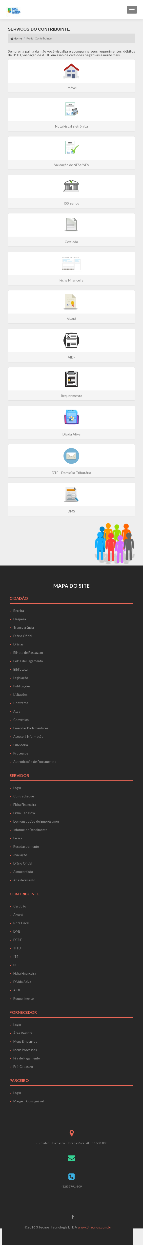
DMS (16, 931)
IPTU (17, 948)
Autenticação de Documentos (34, 762)
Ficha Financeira (24, 805)
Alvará (18, 915)
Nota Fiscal (21, 923)
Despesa (19, 619)
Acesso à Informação (28, 736)
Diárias (18, 644)
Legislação (20, 678)
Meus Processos (25, 1050)
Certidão (19, 906)
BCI (16, 965)
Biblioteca (20, 669)
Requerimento (23, 998)
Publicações (21, 686)
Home (16, 38)
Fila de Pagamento (26, 1058)
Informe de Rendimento (30, 830)
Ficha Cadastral (24, 813)
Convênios (21, 720)
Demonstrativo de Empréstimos (36, 821)
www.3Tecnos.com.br (94, 1227)
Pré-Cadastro (23, 1067)
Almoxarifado (23, 872)
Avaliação (20, 855)
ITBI (16, 957)
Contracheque (23, 796)
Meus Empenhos (25, 1041)
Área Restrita (22, 1033)
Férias (17, 838)
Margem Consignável (28, 1101)
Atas (16, 711)
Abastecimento (24, 880)
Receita (18, 611)
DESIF (17, 940)
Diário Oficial (22, 636)
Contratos (20, 703)
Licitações (20, 695)
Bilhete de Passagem (28, 653)
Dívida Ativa (22, 982)
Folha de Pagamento (28, 661)
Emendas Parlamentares (30, 728)
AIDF (17, 990)
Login (17, 788)
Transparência (23, 627)
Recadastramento (26, 847)
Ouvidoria (20, 745)
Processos (20, 753)
